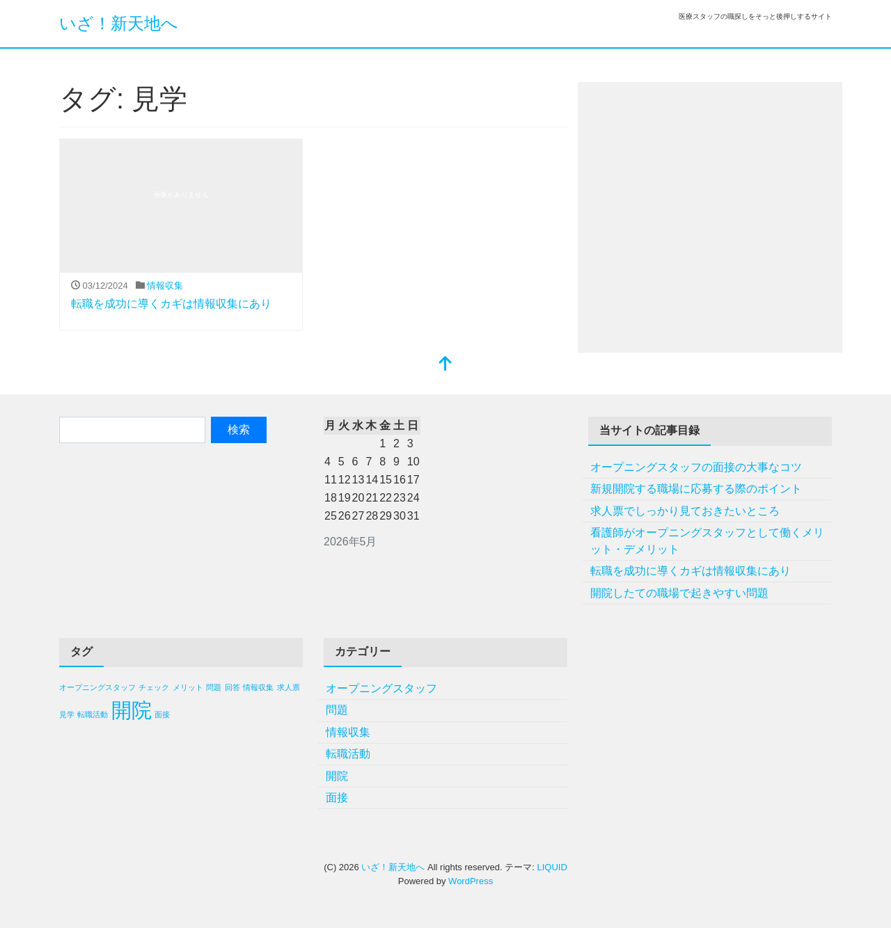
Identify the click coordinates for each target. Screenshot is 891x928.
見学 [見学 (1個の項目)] (66, 714)
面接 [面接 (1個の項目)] (162, 714)
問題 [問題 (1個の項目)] (213, 687)
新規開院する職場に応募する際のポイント (696, 489)
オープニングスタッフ (381, 688)
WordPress (470, 881)
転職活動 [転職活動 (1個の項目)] (92, 714)
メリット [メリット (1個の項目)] (188, 687)
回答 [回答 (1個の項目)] (232, 687)
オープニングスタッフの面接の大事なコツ (696, 467)
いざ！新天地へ (118, 23)
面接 (337, 797)
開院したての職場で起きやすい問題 (679, 593)
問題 (337, 710)
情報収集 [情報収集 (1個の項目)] (258, 687)
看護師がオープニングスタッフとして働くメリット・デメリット (707, 541)
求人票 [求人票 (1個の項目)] (288, 687)
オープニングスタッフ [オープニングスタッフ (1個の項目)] (97, 687)
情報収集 (165, 285)
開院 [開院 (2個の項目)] (131, 709)
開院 (337, 776)
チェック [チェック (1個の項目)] (154, 687)
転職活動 (348, 754)
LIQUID (552, 867)
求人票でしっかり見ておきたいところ (685, 511)
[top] (445, 364)
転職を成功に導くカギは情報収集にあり (171, 304)
